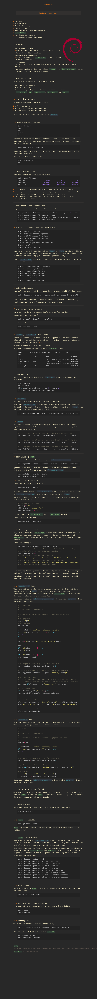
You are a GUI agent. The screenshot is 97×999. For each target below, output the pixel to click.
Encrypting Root (21, 28)
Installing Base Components (30, 38)
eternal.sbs (49, 5)
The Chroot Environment (25, 35)
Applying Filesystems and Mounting (30, 31)
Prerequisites (21, 24)
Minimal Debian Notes (48, 13)
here (39, 342)
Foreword (18, 21)
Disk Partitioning (22, 26)
